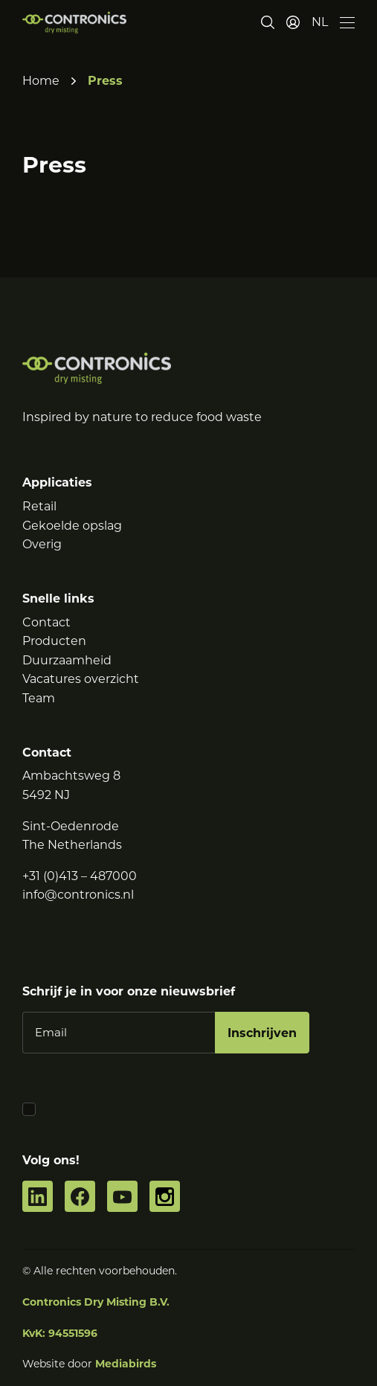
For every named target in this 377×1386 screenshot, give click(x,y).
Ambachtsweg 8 (71, 776)
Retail (39, 506)
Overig (42, 544)
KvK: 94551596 (59, 1333)
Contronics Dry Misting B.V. (96, 1302)
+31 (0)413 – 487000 (79, 876)
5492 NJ (46, 795)
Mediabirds (125, 1363)
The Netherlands (72, 845)
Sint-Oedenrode (70, 826)
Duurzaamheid (67, 660)
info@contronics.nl (78, 895)
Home (40, 81)
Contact (46, 622)
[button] (320, 22)
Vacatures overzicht (80, 679)
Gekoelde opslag (72, 526)
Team (38, 698)
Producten (54, 641)
